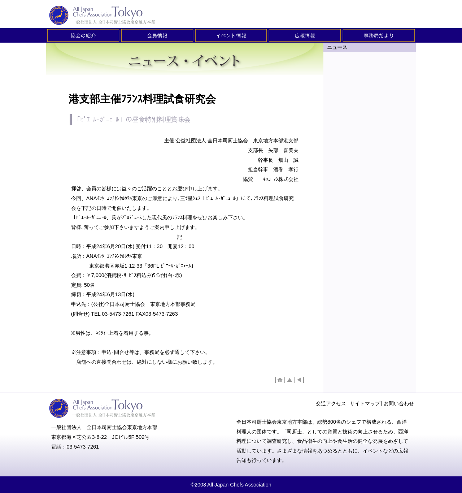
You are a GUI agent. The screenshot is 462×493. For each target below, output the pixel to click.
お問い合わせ (399, 403)
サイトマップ (365, 403)
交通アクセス (331, 403)
